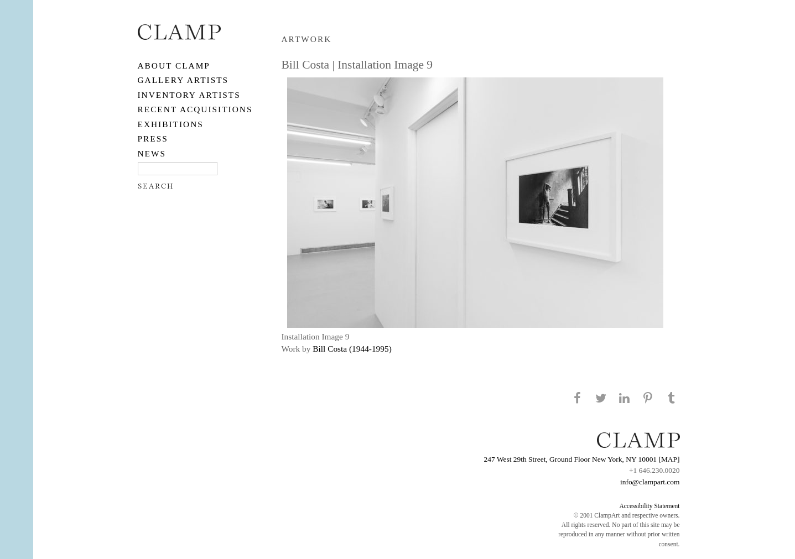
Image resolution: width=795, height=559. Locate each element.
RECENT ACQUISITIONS (195, 109)
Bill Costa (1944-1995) (352, 348)
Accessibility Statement (649, 506)
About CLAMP (174, 65)
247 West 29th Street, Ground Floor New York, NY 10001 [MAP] (582, 459)
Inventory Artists (189, 95)
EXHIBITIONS (171, 124)
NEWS (152, 153)
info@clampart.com (650, 482)
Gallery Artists (183, 80)
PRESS (153, 138)
